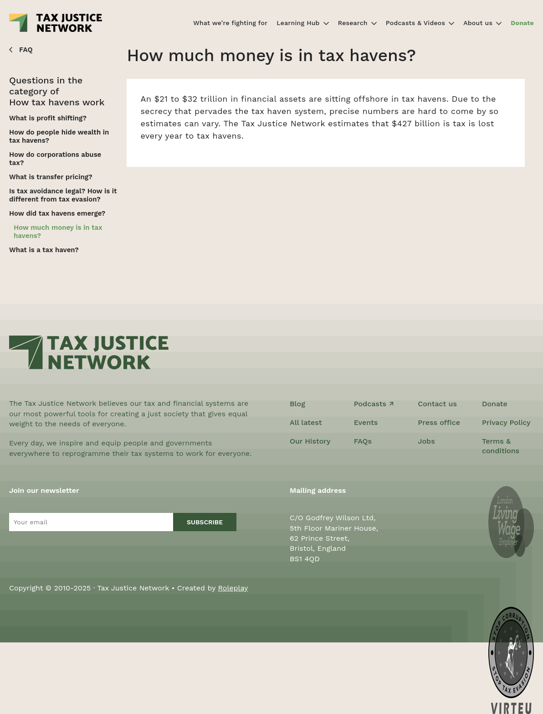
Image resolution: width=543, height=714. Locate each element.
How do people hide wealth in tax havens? (59, 136)
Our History (310, 441)
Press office (439, 422)
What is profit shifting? (48, 118)
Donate (522, 22)
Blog (297, 403)
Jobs (426, 441)
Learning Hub (298, 22)
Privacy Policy (506, 422)
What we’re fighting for (230, 22)
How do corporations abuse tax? (55, 158)
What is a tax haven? (44, 250)
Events (366, 422)
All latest (306, 422)
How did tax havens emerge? (57, 213)
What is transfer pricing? (50, 177)
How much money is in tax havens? (58, 231)
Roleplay (233, 588)
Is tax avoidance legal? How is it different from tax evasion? (63, 195)
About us (477, 22)
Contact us (437, 403)
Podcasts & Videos (415, 22)
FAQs (363, 441)
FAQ (26, 50)
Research (353, 22)
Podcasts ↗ (374, 403)
